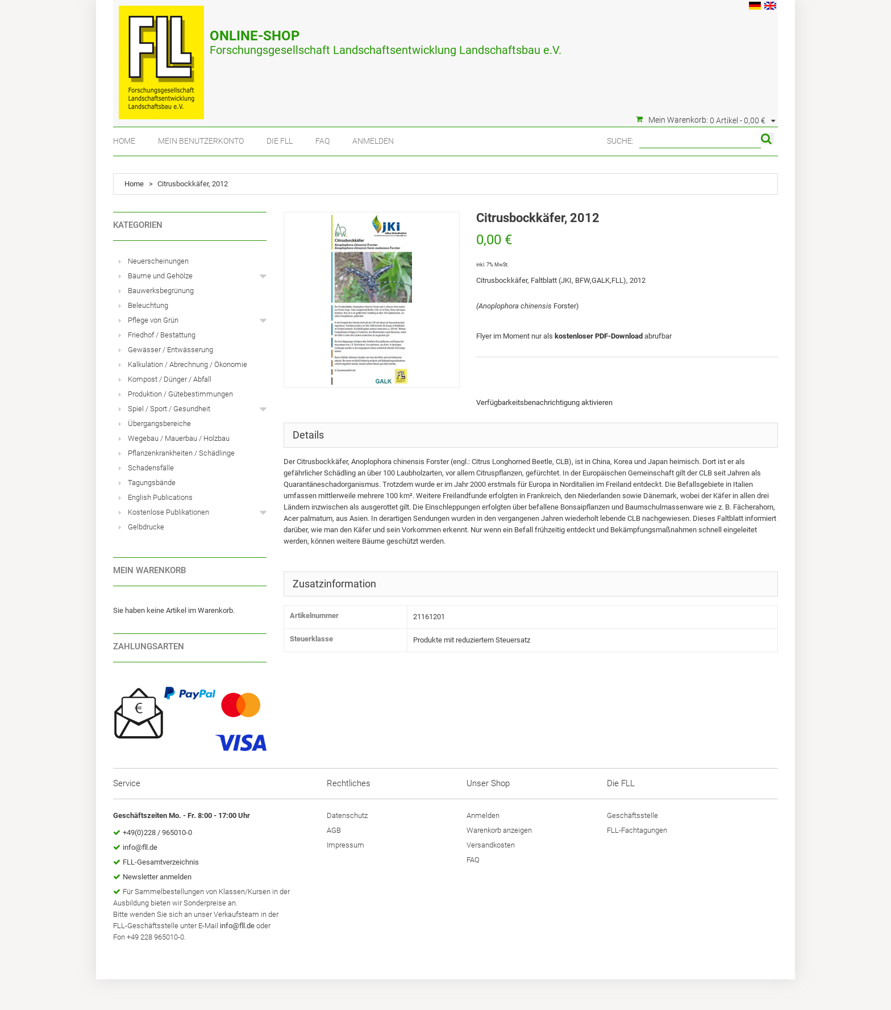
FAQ (322, 140)
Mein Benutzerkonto (201, 140)
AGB (334, 830)
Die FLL (280, 140)
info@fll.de (140, 847)
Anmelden (373, 140)
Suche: (620, 140)
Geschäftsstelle (632, 815)
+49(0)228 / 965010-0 (157, 832)
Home (124, 140)
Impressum (345, 845)
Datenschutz (347, 815)
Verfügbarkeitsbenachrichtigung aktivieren (544, 402)
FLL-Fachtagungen (637, 830)
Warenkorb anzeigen (499, 830)
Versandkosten (491, 845)
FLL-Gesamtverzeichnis (161, 862)
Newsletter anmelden (157, 877)
